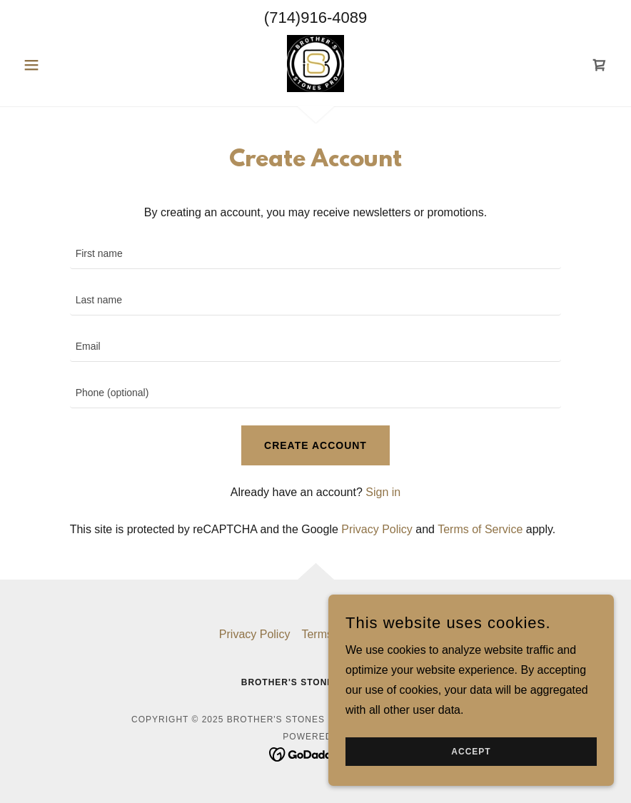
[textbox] (316, 254)
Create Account (315, 445)
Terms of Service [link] (480, 529)
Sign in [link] (382, 492)
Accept (470, 752)
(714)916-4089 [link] (315, 17)
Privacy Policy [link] (377, 529)
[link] (315, 63)
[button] (61, 65)
